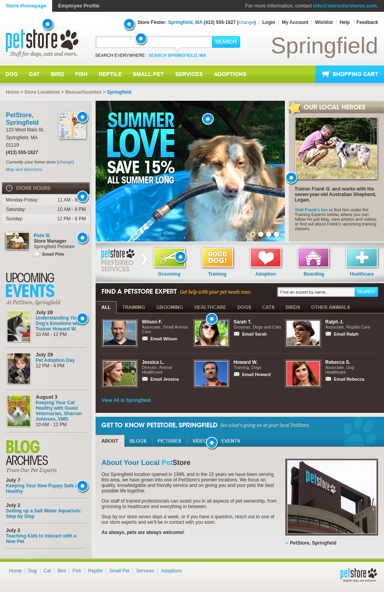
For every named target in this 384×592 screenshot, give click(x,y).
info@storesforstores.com (345, 6)
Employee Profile (78, 6)
